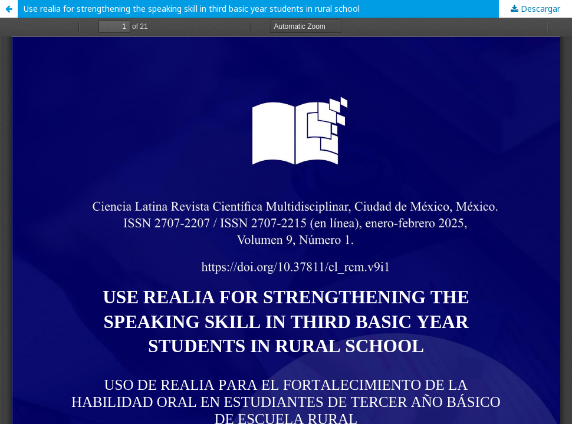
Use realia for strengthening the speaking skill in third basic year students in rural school (192, 8)
